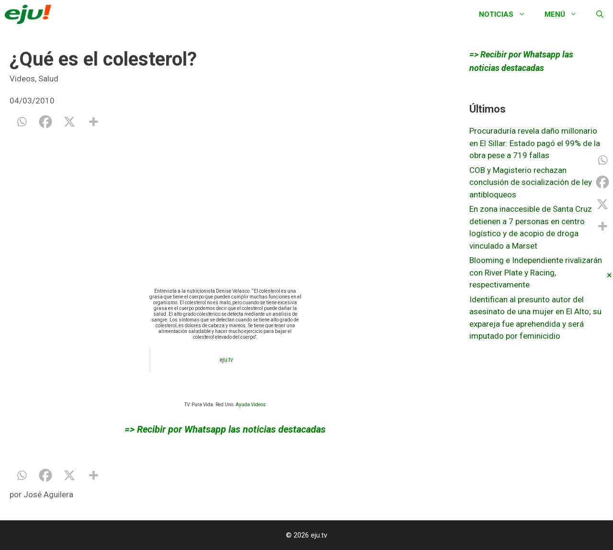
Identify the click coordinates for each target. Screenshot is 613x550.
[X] (69, 121)
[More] (93, 121)
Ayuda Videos (251, 404)
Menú (566, 14)
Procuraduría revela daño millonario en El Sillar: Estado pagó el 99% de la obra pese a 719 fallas (534, 143)
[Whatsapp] (22, 121)
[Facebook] (45, 121)
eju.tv (226, 359)
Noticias (507, 14)
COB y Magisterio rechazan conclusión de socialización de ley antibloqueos (530, 182)
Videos (22, 78)
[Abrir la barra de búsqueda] (600, 14)
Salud (48, 78)
